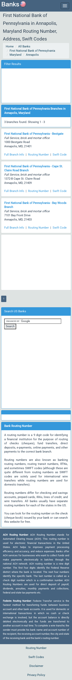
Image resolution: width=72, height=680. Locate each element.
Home (10, 46)
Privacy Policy (36, 675)
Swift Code (60, 154)
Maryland (15, 54)
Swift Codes (36, 657)
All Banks (24, 46)
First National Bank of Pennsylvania (32, 50)
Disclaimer (36, 666)
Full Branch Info (14, 154)
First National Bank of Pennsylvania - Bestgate (33, 133)
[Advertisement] (36, 85)
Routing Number (38, 154)
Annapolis (32, 54)
